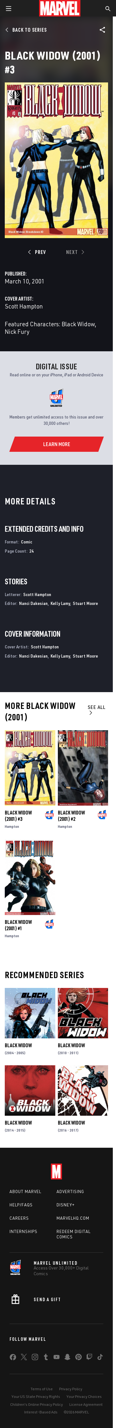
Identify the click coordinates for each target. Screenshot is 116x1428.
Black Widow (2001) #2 (71, 815)
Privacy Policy (70, 1388)
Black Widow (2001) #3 (18, 815)
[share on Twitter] (24, 1358)
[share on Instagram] (35, 1358)
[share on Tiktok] (100, 1358)
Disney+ (66, 1204)
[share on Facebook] (13, 1358)
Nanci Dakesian (33, 603)
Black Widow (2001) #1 (18, 925)
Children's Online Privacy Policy (36, 1404)
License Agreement (86, 1404)
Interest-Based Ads (41, 1412)
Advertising (70, 1191)
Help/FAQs (21, 1204)
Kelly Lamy (60, 603)
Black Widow (18, 1045)
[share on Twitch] (89, 1358)
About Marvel (25, 1191)
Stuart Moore (85, 603)
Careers (19, 1218)
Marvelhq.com (73, 1218)
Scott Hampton (24, 306)
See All (97, 710)
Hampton (12, 826)
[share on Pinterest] (78, 1358)
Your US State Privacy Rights (35, 1396)
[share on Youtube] (56, 1358)
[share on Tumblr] (46, 1358)
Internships (24, 1231)
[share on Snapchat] (67, 1358)
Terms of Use (42, 1388)
